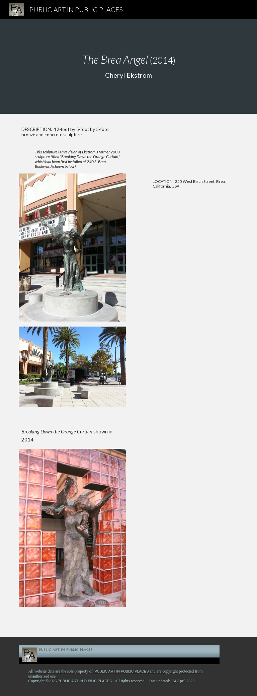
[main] (128, 66)
